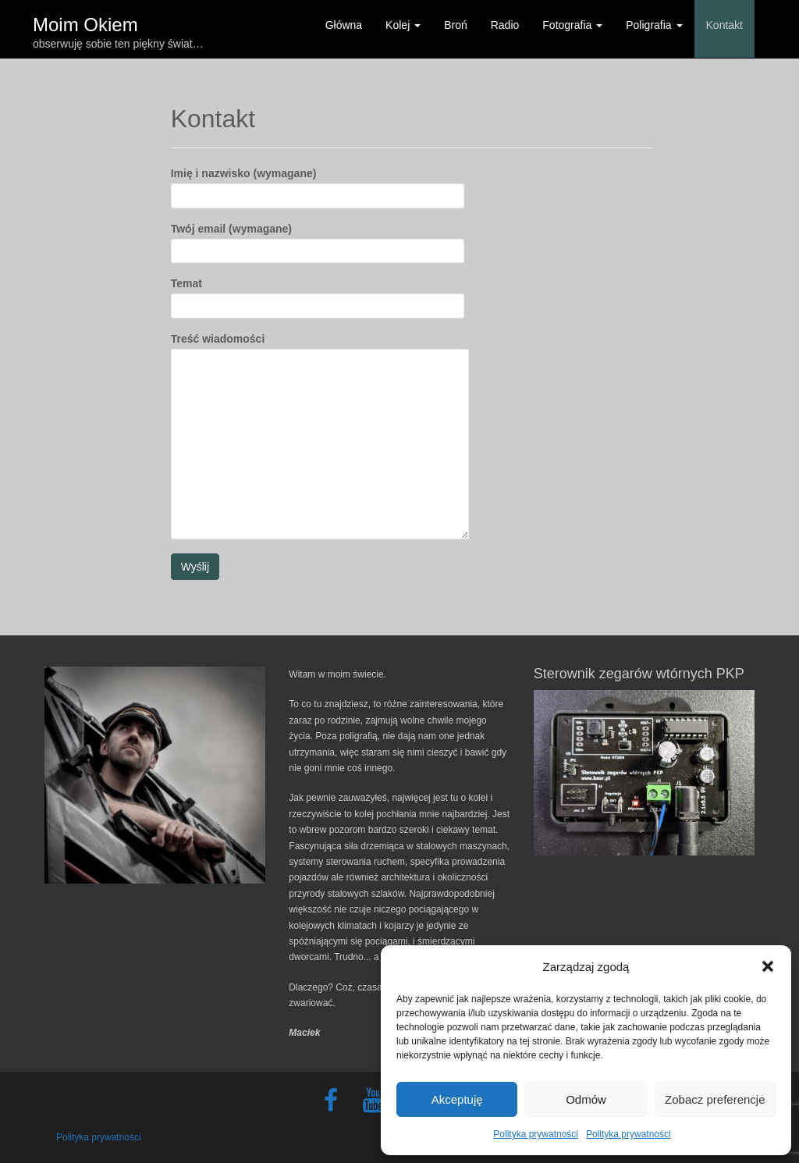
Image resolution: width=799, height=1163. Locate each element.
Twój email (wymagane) (317, 239)
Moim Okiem (85, 21)
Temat (317, 294)
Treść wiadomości (320, 348)
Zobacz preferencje (715, 1099)
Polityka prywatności (535, 1134)
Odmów (586, 1099)
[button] (768, 966)
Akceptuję (457, 1099)
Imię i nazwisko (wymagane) (317, 184)
